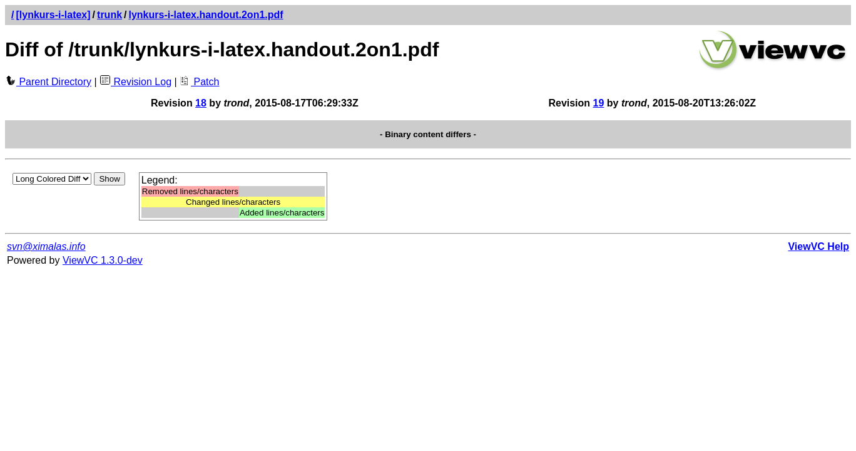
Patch (199, 81)
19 (598, 103)
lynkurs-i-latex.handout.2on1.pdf (206, 14)
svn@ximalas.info (46, 246)
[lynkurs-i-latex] (53, 14)
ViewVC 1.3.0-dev (103, 260)
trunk (109, 14)
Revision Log (135, 81)
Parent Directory (48, 81)
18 (200, 103)
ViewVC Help (818, 246)
